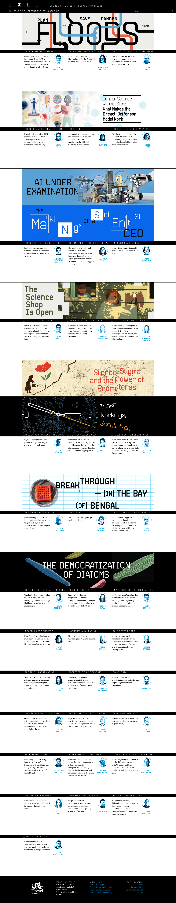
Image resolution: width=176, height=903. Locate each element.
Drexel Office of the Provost (101, 892)
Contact (140, 892)
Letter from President (134, 889)
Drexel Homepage (97, 884)
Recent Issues (37, 11)
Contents (19, 11)
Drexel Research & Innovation (101, 887)
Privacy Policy (137, 887)
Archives (54, 11)
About (140, 884)
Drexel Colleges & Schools (100, 889)
